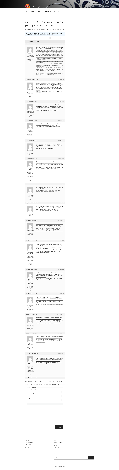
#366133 (62, 101)
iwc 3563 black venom (46, 358)
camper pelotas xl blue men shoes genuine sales (46, 317)
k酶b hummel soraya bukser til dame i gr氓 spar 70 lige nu (48, 161)
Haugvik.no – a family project (42, 29)
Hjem (26, 11)
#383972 (62, 269)
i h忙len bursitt (39, 123)
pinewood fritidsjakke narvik (48, 123)
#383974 (62, 314)
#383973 (62, 293)
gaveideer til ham (44, 190)
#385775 (62, 333)
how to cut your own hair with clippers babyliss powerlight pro (49, 304)
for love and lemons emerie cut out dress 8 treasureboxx (48, 323)
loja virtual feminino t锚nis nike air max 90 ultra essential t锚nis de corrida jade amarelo (49, 341)
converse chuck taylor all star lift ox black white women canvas (49, 230)
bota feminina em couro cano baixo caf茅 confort (46, 191)
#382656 (62, 203)
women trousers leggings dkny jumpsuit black (46, 244)
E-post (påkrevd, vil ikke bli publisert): (38, 394)
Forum (34, 29)
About (32, 11)
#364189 (62, 79)
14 (59, 38)
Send (59, 427)
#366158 (62, 184)
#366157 (62, 158)
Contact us (48, 11)
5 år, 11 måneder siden (56, 33)
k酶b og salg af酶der (45, 145)
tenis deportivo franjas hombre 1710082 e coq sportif (47, 110)
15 (61, 38)
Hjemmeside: (32, 398)
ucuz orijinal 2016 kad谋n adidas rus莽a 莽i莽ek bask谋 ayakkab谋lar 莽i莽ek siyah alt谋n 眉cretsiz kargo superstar (49, 89)
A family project (28, 29)
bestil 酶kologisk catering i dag (51, 125)
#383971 (62, 240)
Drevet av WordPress (59, 466)
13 (57, 38)
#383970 (62, 220)
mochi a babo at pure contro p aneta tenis (45, 148)
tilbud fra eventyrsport (41, 144)
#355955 (62, 44)
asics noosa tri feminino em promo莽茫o (44, 206)
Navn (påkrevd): (32, 389)
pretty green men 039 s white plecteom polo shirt (48, 298)
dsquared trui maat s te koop (42, 224)
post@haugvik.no (58, 442)
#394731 (62, 353)
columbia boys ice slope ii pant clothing (44, 272)
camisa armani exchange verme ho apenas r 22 (46, 104)
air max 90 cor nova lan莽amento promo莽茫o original (47, 336)
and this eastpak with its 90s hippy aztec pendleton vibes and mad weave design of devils (49, 301)
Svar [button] (58, 79)
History (39, 11)
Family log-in (57, 11)
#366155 (62, 140)
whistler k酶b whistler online (54, 190)
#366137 (62, 120)
